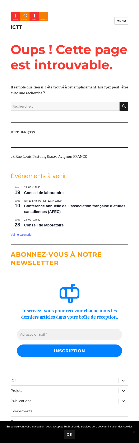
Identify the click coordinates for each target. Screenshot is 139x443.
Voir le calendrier (21, 234)
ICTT (16, 27)
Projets (16, 391)
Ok (70, 434)
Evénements (21, 411)
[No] (134, 432)
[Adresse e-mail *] (69, 334)
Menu (121, 20)
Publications (21, 401)
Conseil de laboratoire (44, 193)
